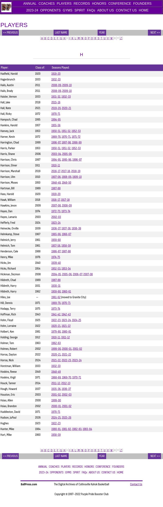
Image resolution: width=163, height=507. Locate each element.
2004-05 (56, 274)
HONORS (99, 3)
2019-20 (56, 108)
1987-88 (56, 188)
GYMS (67, 10)
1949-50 (66, 183)
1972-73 (55, 211)
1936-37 (55, 228)
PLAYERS (64, 3)
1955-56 (56, 125)
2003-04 (56, 154)
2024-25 (56, 418)
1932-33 (56, 79)
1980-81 (66, 332)
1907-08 (56, 177)
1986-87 (56, 251)
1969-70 (56, 137)
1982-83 (77, 429)
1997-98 (66, 143)
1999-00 (56, 349)
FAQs (91, 10)
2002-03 (56, 217)
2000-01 (67, 349)
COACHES (47, 3)
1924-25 (76, 320)
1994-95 (56, 120)
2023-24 (32, 10)
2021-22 (66, 355)
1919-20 (56, 74)
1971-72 (76, 137)
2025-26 (66, 418)
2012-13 (65, 383)
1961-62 (56, 297)
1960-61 (66, 292)
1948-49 (56, 183)
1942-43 (66, 314)
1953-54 (66, 269)
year (102, 33)
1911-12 (65, 337)
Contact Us (136, 484)
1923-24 (56, 223)
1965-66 (56, 234)
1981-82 (66, 429)
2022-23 (66, 360)
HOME (144, 10)
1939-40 (56, 263)
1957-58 (55, 246)
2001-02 (77, 349)
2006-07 (77, 274)
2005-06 (67, 154)
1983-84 (87, 429)
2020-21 (66, 108)
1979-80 (56, 332)
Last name (61, 33)
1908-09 (66, 177)
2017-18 (65, 171)
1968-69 (56, 377)
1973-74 (65, 211)
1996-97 (56, 143)
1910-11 (55, 165)
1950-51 (55, 131)
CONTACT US (126, 10)
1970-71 (55, 114)
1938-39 (76, 228)
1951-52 (66, 131)
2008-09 (56, 85)
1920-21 (56, 326)
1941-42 (55, 314)
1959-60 (56, 240)
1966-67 (66, 234)
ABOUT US (105, 10)
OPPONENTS (50, 10)
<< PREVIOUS (10, 33)
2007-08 (56, 206)
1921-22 (66, 326)
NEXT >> (154, 33)
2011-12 (55, 383)
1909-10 (77, 177)
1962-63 (56, 343)
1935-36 (56, 389)
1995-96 (66, 160)
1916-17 (55, 200)
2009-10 (67, 85)
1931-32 (55, 97)
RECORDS (82, 3)
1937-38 (66, 228)
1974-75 (55, 257)
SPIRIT (79, 10)
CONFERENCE (119, 3)
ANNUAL (29, 3)
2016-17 (55, 171)
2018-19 (75, 171)
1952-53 (76, 131)
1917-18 (65, 200)
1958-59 (66, 246)
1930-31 (56, 286)
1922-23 (56, 320)
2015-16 (55, 102)
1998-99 (77, 143)
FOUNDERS (142, 3)
